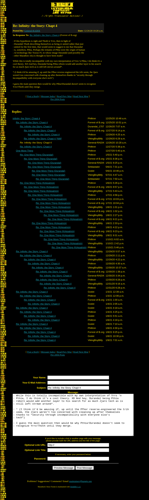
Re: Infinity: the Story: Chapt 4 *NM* (43, 139)
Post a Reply (33, 96)
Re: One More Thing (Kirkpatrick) (37, 183)
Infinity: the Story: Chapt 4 (26, 119)
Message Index (48, 96)
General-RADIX (32, 31)
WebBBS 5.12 (75, 496)
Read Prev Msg (64, 96)
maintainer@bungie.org (80, 490)
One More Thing (24, 151)
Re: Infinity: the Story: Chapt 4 (44, 35)
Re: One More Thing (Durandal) (36, 155)
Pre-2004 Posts (58, 99)
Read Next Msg (80, 96)
